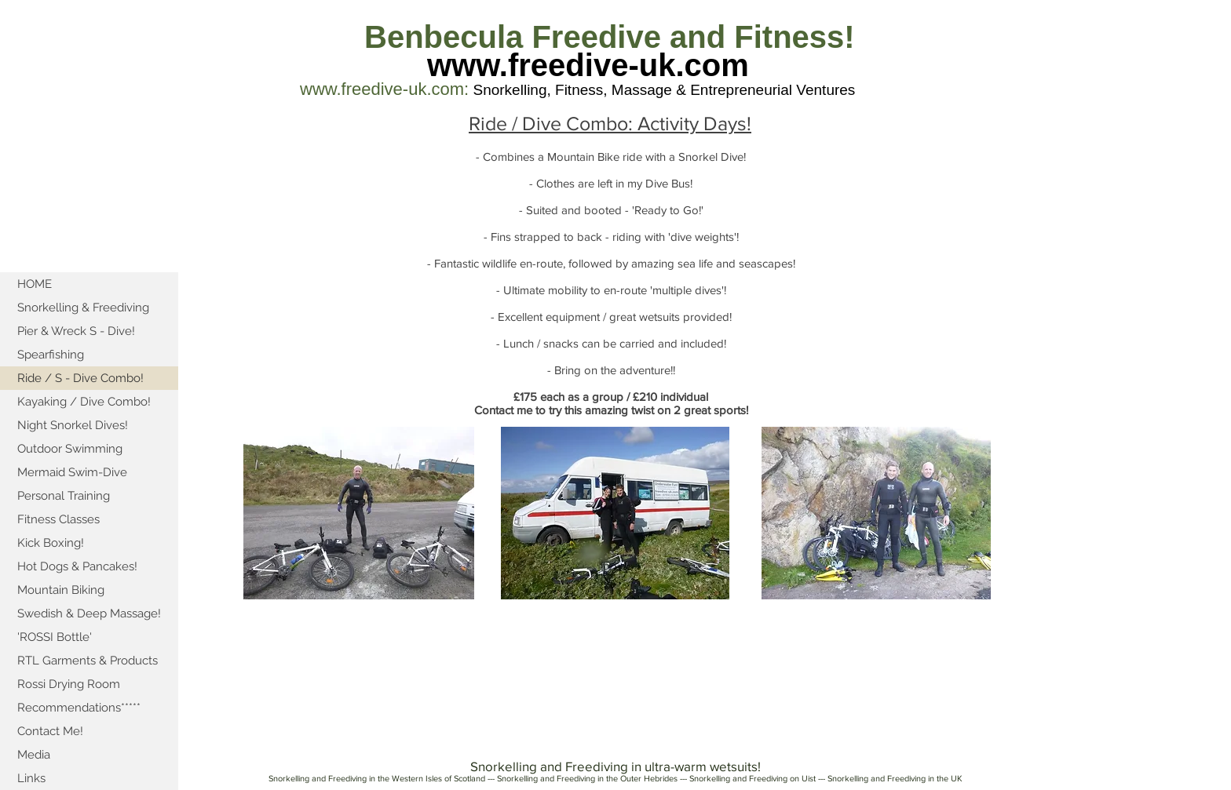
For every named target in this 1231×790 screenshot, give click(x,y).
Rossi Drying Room (68, 684)
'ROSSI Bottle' (54, 637)
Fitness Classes (58, 519)
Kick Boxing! (50, 543)
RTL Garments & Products (87, 660)
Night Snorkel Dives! (72, 425)
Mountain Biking (60, 590)
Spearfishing (50, 355)
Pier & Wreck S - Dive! (76, 331)
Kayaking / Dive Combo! (84, 402)
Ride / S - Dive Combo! (80, 378)
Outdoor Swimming (69, 449)
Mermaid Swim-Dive (72, 472)
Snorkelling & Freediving (83, 307)
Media (33, 755)
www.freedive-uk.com (588, 65)
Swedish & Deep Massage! (89, 613)
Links (31, 778)
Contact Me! (50, 731)
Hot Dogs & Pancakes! (77, 566)
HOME (34, 284)
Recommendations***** (79, 708)
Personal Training (63, 496)
